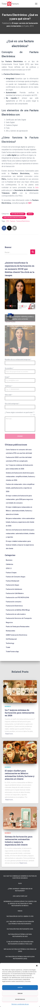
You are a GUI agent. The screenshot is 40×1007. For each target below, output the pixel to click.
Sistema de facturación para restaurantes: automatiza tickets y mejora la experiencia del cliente (18, 840)
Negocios (9, 622)
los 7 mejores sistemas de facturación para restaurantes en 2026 (19, 713)
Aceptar (20, 987)
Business (9, 560)
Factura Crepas (11, 572)
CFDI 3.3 (30, 213)
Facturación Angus (12, 585)
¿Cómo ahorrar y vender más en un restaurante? (20, 890)
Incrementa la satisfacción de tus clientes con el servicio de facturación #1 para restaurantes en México (20, 903)
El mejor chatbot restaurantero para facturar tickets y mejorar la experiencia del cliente (20, 544)
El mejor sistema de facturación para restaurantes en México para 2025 (20, 943)
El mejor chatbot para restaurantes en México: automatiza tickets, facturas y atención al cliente (19, 510)
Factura (12, 221)
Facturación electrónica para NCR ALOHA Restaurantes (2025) (20, 957)
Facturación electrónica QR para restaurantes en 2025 (20, 935)
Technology (10, 643)
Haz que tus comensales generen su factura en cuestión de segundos (20, 877)
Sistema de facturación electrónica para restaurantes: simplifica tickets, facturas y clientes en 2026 (20, 476)
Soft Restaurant (11, 639)
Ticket (8, 647)
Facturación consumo (13, 602)
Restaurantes (10, 631)
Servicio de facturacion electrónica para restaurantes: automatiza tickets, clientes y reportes (20, 533)
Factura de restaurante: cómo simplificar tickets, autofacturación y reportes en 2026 (20, 487)
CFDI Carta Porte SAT (20, 896)
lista (36, 187)
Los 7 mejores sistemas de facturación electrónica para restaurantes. (20, 922)
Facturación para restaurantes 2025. (20, 929)
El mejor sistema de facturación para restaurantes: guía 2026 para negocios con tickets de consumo (19, 499)
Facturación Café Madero (15, 593)
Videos (20, 911)
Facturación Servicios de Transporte (19, 618)
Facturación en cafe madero (16, 614)
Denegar (20, 993)
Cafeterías (9, 564)
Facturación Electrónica (14, 606)
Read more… (9, 734)
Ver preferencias (20, 999)
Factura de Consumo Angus (15, 577)
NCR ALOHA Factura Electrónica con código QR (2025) (20, 950)
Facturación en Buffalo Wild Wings (18, 610)
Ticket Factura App (12, 651)
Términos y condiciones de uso (20, 1004)
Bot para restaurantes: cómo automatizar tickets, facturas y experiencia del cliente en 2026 (20, 522)
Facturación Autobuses (14, 589)
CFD (7, 221)
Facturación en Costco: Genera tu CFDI (20, 916)
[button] (37, 966)
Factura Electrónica (22, 221)
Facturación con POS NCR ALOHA (17, 597)
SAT (29, 203)
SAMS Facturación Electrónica (16, 635)
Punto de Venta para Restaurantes (14, 217)
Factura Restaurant (18, 213)
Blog (20, 883)
